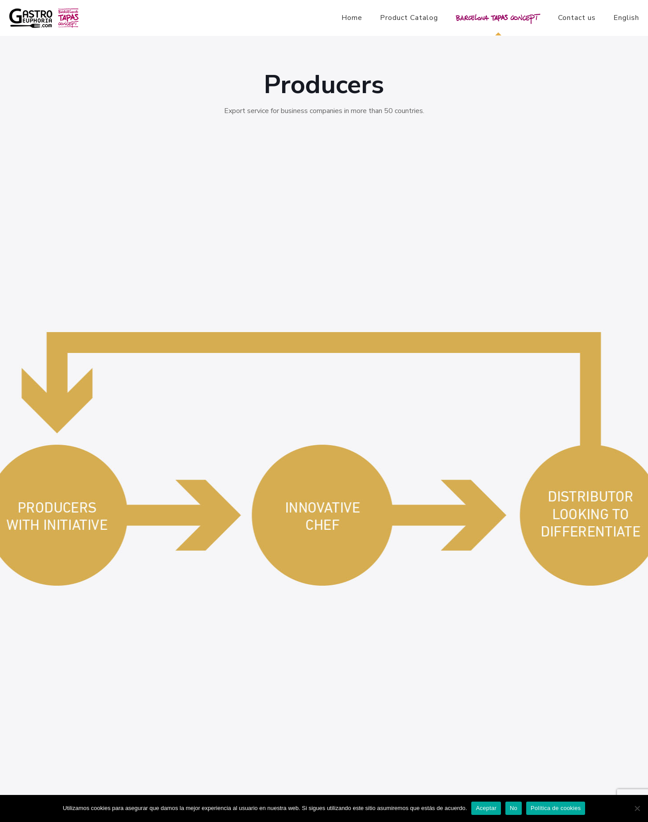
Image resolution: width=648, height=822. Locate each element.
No (513, 808)
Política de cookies (556, 808)
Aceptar (486, 808)
